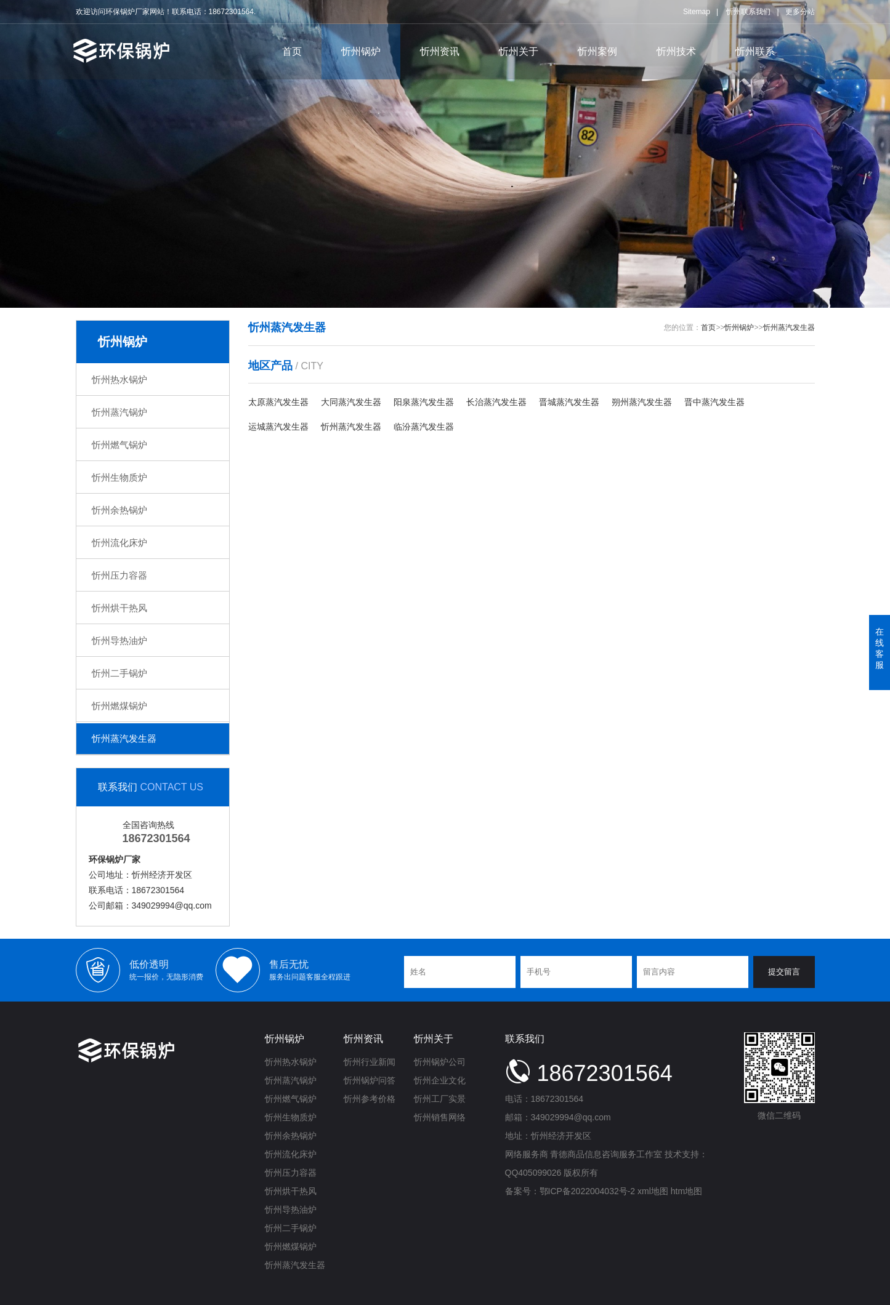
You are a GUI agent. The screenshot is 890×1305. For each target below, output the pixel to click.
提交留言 (784, 971)
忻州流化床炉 (119, 542)
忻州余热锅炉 (119, 510)
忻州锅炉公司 (440, 1062)
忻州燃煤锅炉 (119, 706)
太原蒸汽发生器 (278, 402)
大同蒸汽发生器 (351, 402)
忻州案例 (597, 51)
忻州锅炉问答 (369, 1080)
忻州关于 (518, 51)
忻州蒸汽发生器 (124, 738)
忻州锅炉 (361, 51)
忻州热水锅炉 (119, 379)
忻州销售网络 (440, 1117)
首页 (292, 51)
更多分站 (800, 11)
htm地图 (686, 1191)
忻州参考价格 (369, 1099)
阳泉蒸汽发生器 (424, 402)
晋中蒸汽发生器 (714, 402)
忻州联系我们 (748, 11)
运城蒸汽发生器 (278, 427)
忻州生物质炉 (119, 477)
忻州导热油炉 (119, 640)
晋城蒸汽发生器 (569, 402)
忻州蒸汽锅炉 (119, 412)
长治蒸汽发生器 (496, 402)
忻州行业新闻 (369, 1062)
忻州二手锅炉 (119, 673)
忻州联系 (755, 51)
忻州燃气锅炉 (119, 445)
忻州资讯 (439, 51)
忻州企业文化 (440, 1080)
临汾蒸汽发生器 (424, 427)
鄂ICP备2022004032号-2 (588, 1191)
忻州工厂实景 (440, 1099)
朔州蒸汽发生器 (642, 402)
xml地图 (652, 1191)
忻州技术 (676, 51)
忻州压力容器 (119, 575)
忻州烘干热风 (119, 608)
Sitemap (696, 11)
